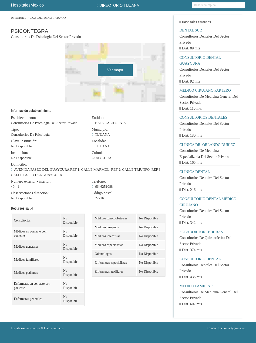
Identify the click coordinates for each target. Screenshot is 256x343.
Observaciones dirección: (30, 193)
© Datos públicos (37, 328)
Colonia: (98, 153)
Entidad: (98, 118)
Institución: (19, 153)
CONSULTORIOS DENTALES (203, 117)
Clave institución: (24, 141)
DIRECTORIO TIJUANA (118, 5)
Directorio (18, 17)
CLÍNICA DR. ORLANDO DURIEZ (207, 145)
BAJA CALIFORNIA (41, 17)
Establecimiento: (23, 118)
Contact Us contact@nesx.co (226, 328)
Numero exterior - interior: (31, 181)
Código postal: (103, 193)
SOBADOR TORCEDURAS (201, 232)
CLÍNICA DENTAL (194, 172)
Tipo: (15, 129)
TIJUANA (60, 17)
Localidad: (100, 141)
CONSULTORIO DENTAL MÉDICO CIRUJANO (207, 202)
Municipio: (100, 129)
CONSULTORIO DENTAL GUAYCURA (200, 60)
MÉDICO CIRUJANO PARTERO (205, 90)
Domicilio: (19, 164)
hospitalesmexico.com (25, 328)
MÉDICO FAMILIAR (196, 286)
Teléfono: (99, 181)
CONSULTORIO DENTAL (200, 259)
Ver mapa (115, 70)
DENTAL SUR (190, 30)
